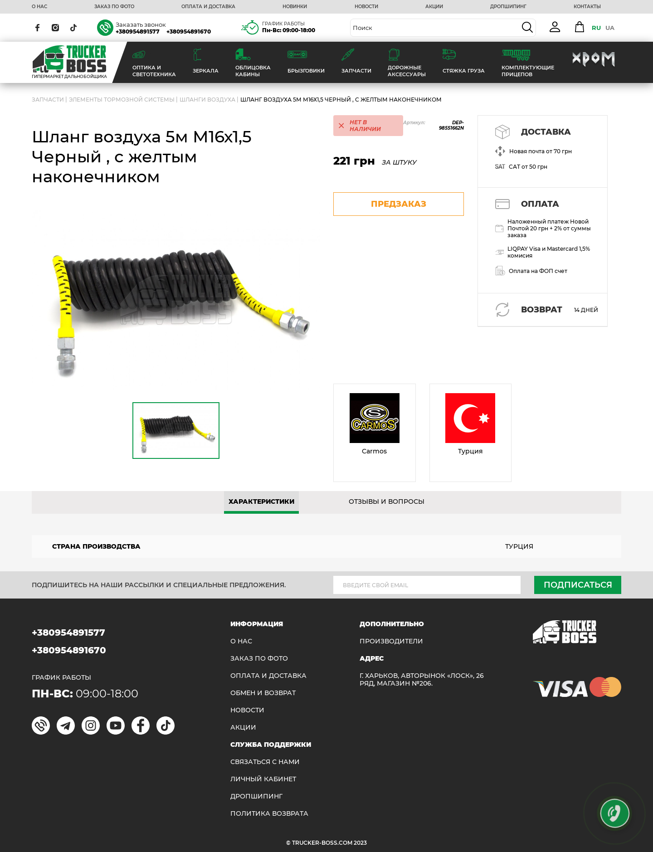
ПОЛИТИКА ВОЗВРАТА (269, 814)
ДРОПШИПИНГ (508, 7)
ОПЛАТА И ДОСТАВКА (208, 7)
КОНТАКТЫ (587, 7)
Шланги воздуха (207, 99)
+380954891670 (188, 31)
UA (609, 27)
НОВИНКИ (295, 7)
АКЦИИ (434, 7)
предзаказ (398, 204)
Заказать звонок (141, 24)
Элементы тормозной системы (122, 99)
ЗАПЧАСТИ (48, 99)
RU (596, 27)
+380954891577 (138, 31)
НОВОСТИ (366, 7)
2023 (360, 842)
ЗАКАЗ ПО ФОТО (114, 7)
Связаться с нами (265, 762)
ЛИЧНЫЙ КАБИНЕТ (263, 779)
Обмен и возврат (263, 693)
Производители (391, 641)
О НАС (39, 7)
